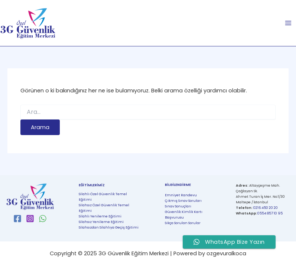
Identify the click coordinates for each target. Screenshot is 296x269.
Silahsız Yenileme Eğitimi (101, 221)
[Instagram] (30, 218)
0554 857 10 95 (270, 213)
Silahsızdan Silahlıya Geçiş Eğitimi (109, 227)
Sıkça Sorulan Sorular (183, 222)
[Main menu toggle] (288, 23)
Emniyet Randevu (181, 195)
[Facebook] (17, 218)
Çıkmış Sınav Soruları (183, 200)
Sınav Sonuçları (178, 206)
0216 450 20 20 (265, 207)
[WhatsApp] (43, 218)
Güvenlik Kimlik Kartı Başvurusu (183, 214)
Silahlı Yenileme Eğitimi (100, 216)
